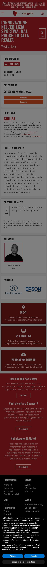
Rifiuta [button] (13, 556)
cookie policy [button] (25, 530)
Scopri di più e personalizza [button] (23, 562)
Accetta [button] (34, 556)
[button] (44, 519)
